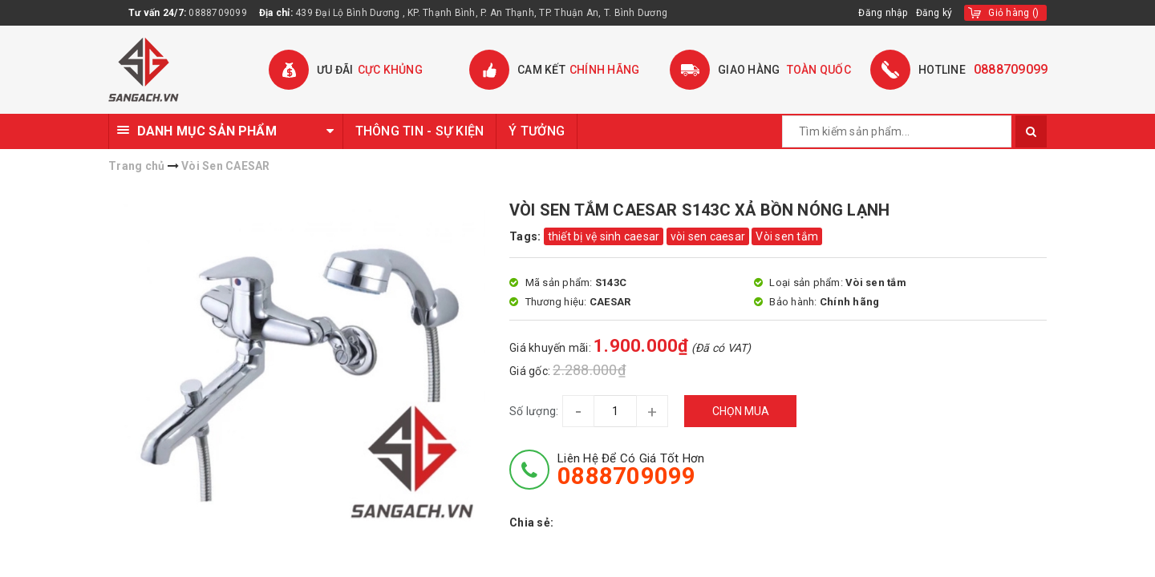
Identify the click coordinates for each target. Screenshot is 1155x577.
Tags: (526, 236)
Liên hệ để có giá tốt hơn (630, 469)
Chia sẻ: (531, 522)
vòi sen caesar (708, 236)
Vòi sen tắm (787, 236)
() (1013, 12)
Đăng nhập (882, 12)
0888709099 (217, 12)
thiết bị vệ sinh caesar (604, 236)
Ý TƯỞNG (537, 131)
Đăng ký (934, 12)
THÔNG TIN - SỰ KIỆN (419, 131)
